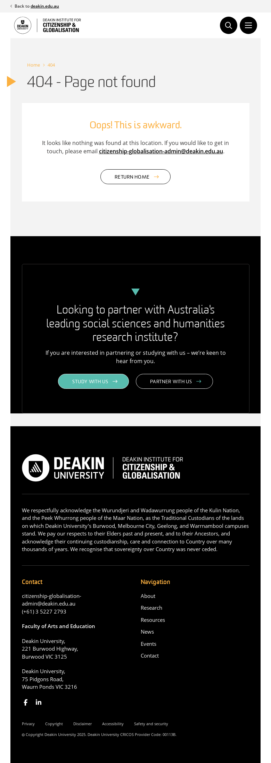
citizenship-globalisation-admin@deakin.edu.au (161, 151)
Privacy (28, 723)
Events (148, 643)
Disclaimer (82, 723)
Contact (150, 655)
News (147, 631)
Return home (132, 177)
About (148, 595)
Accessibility (113, 723)
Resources (153, 619)
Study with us (90, 382)
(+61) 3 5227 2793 (44, 611)
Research (151, 607)
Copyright (54, 723)
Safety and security (151, 723)
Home (33, 65)
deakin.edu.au (45, 6)
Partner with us (171, 382)
